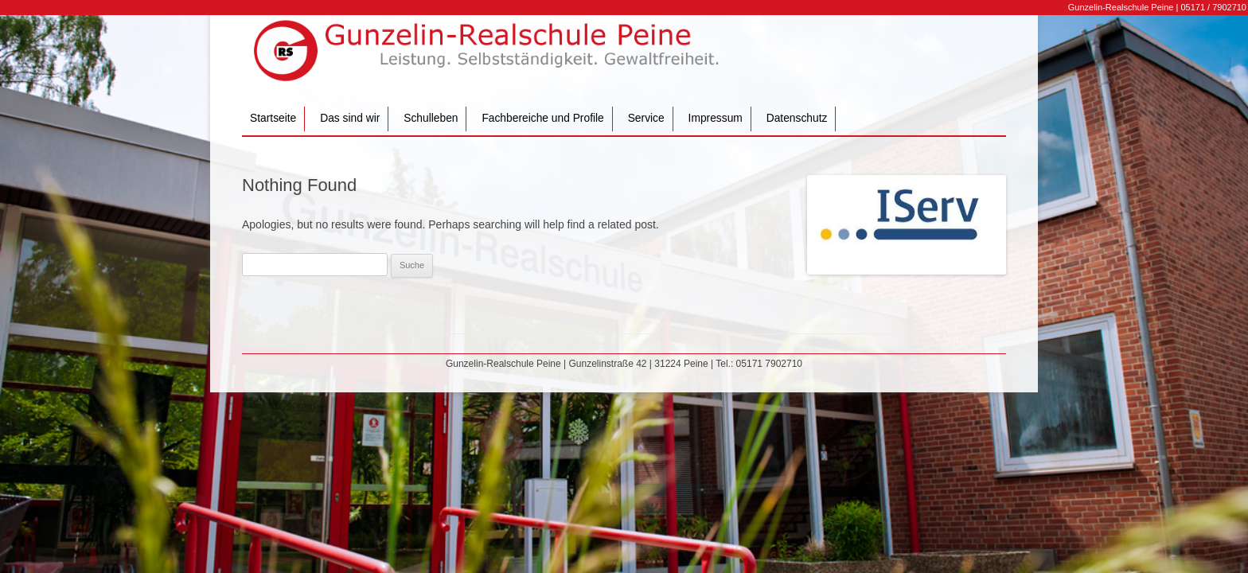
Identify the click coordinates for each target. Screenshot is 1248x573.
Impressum (715, 118)
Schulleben (431, 118)
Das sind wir (350, 118)
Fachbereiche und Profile (542, 118)
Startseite (273, 118)
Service (646, 118)
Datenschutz (797, 118)
